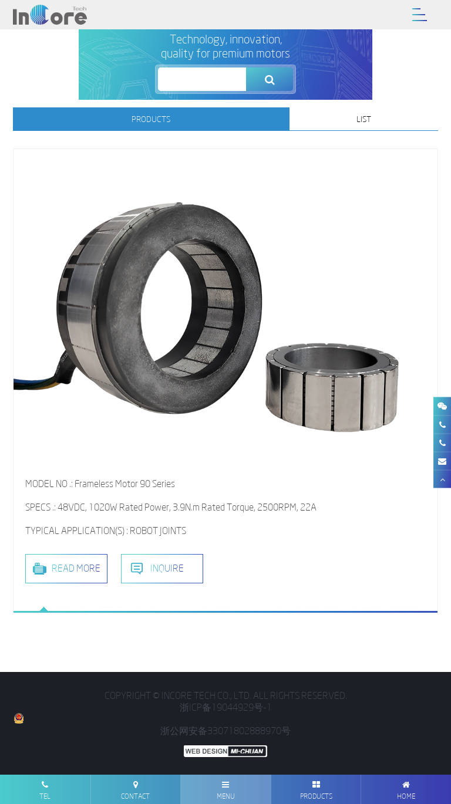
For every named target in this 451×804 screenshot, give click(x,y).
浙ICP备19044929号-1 (226, 707)
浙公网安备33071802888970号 (152, 725)
